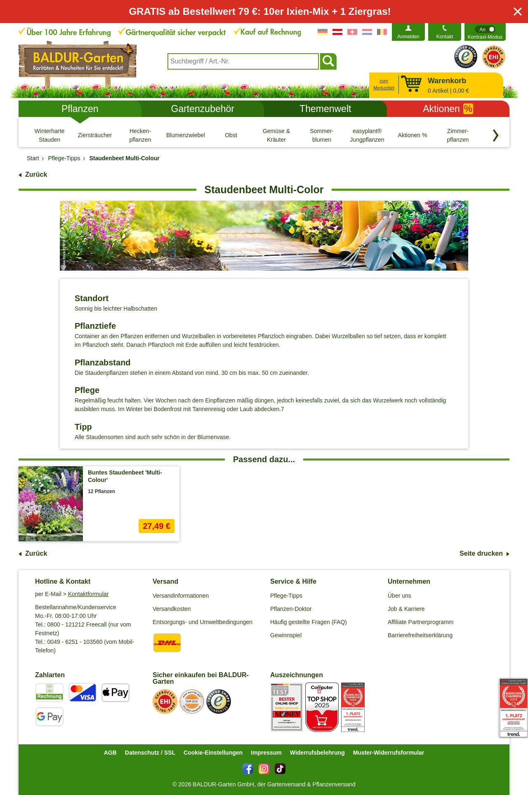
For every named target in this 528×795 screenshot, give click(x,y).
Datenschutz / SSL (150, 752)
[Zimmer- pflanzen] (458, 135)
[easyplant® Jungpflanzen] (367, 135)
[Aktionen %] (412, 135)
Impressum (266, 752)
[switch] (485, 32)
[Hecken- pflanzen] (140, 135)
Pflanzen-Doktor (290, 609)
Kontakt (444, 37)
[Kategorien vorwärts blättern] (495, 135)
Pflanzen (80, 108)
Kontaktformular (88, 594)
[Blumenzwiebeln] (185, 135)
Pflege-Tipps (286, 595)
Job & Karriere (406, 609)
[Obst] (231, 135)
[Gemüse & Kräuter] (276, 135)
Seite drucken (481, 553)
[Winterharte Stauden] (49, 135)
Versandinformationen (181, 595)
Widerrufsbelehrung (317, 752)
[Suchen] (328, 61)
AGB (110, 752)
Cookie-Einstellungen (213, 752)
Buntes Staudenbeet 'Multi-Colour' (125, 476)
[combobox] (243, 61)
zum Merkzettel (383, 84)
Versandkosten (172, 609)
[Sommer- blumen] (321, 135)
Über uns (399, 595)
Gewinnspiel (286, 635)
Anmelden (408, 37)
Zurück (36, 174)
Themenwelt (325, 108)
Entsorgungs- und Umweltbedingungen (202, 622)
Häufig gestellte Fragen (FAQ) (308, 622)
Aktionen (448, 108)
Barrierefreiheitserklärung (420, 635)
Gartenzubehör (202, 108)
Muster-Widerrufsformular (388, 752)
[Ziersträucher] (95, 135)
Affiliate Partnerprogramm (420, 622)
